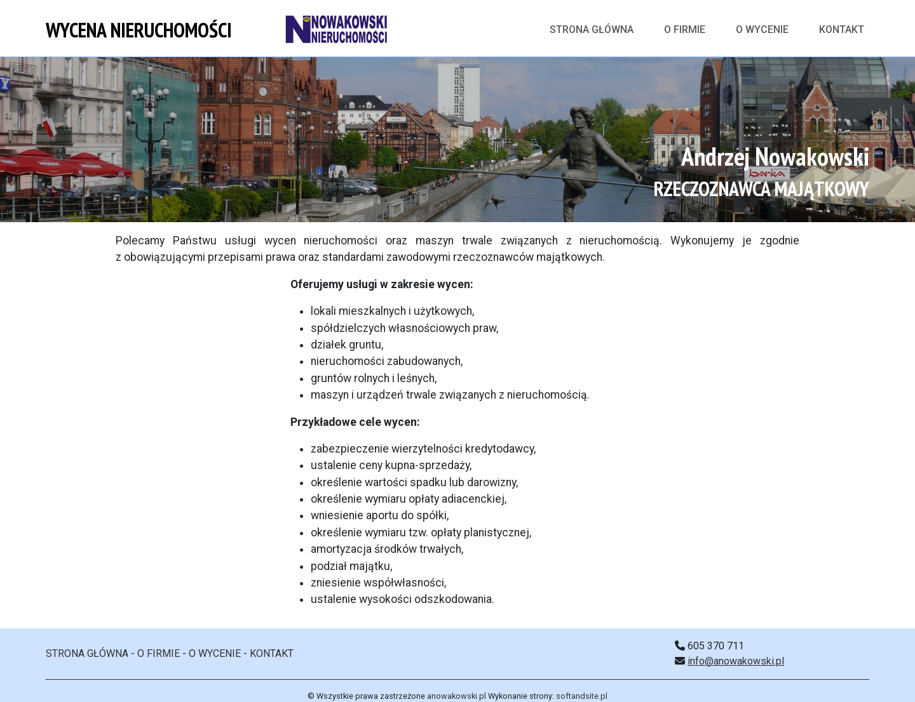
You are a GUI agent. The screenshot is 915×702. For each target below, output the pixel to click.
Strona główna (592, 29)
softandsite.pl (581, 696)
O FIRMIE (684, 29)
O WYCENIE (762, 29)
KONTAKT (841, 29)
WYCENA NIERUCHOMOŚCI (139, 30)
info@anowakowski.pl (736, 661)
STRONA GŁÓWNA (87, 653)
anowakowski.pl (456, 696)
